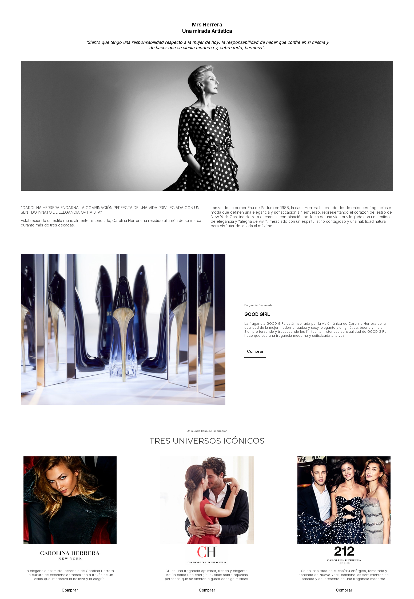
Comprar (255, 351)
